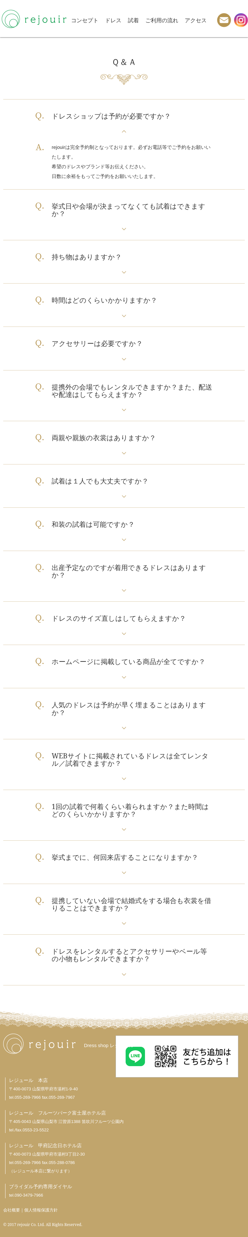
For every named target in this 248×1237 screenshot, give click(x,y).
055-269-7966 (28, 1097)
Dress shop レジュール (109, 1045)
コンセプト (84, 20)
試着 (133, 20)
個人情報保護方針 (41, 1210)
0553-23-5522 (36, 1130)
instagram (241, 20)
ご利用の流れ (161, 20)
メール (224, 20)
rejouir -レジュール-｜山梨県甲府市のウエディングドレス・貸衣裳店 (34, 18)
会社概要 (11, 1210)
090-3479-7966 (29, 1195)
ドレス (113, 20)
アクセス (196, 20)
